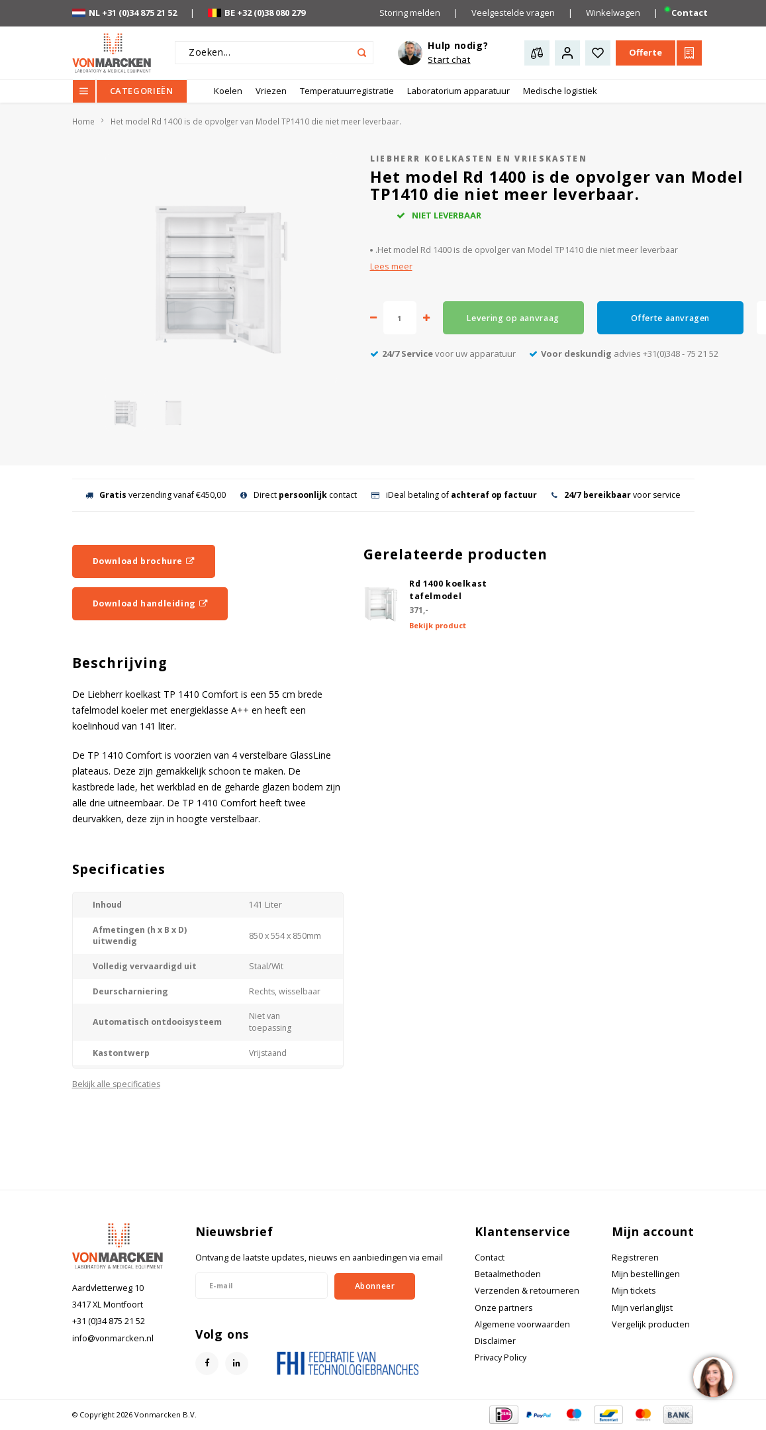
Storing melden (409, 13)
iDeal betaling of (454, 495)
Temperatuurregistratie (347, 91)
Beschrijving (120, 662)
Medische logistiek (560, 91)
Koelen (228, 91)
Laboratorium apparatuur (458, 91)
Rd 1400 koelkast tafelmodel (448, 590)
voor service (616, 495)
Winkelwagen (613, 13)
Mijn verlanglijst (642, 1307)
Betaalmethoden (508, 1274)
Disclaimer (495, 1341)
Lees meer (391, 266)
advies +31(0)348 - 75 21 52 (623, 353)
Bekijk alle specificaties (116, 1084)
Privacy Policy (500, 1357)
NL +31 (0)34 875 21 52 (124, 13)
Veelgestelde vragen (513, 13)
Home (83, 121)
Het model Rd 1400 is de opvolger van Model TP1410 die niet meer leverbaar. (256, 121)
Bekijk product (437, 625)
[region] (712, 1376)
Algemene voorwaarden (522, 1324)
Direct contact (298, 495)
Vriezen (271, 91)
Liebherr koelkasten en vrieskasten (479, 158)
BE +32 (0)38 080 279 (256, 13)
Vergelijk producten (651, 1324)
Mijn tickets (634, 1290)
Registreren (635, 1257)
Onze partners (504, 1307)
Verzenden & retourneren (527, 1290)
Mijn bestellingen (646, 1274)
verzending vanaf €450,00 (155, 495)
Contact (689, 13)
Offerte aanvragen (670, 318)
